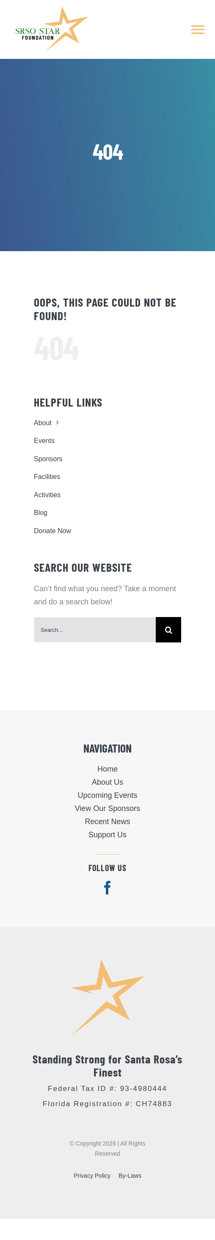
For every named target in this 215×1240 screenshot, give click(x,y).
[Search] (168, 629)
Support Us (107, 834)
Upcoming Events (107, 795)
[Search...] (95, 629)
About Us (107, 782)
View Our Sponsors (108, 808)
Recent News (107, 821)
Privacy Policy (92, 1175)
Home (107, 769)
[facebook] (107, 887)
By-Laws (130, 1175)
